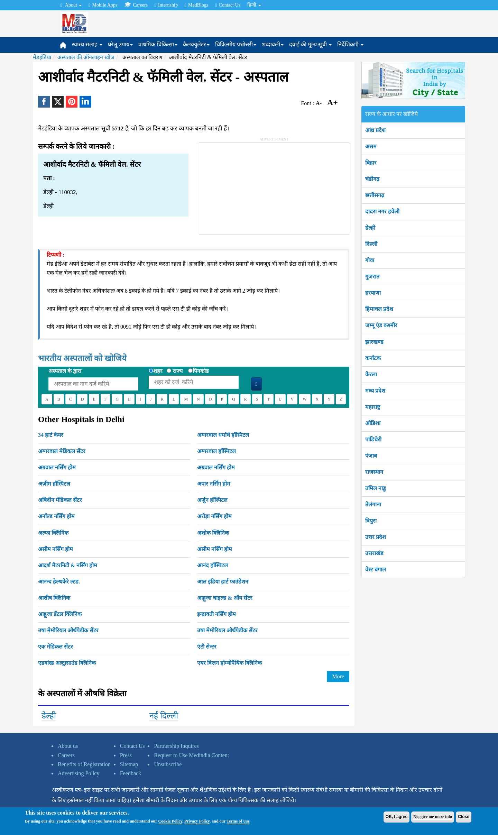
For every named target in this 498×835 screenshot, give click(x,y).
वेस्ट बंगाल (375, 569)
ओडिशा (372, 423)
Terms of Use (238, 821)
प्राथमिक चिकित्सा (157, 44)
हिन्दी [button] (254, 5)
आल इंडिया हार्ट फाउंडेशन (222, 582)
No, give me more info (432, 816)
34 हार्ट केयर (50, 435)
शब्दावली (273, 44)
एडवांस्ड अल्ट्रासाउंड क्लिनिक (67, 663)
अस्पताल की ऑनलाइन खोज (85, 57)
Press (126, 755)
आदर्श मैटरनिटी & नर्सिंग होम (67, 565)
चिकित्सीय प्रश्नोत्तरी (235, 44)
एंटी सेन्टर (206, 647)
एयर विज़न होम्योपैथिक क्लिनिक (229, 663)
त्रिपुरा (371, 521)
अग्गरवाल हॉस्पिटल (216, 451)
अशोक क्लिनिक (213, 533)
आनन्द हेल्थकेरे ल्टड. (59, 582)
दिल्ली (371, 244)
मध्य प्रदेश (375, 391)
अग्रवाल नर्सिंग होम (57, 467)
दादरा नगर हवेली (382, 211)
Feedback (130, 773)
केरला (371, 374)
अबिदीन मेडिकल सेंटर (60, 500)
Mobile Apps (103, 5)
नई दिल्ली (163, 715)
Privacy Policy (197, 821)
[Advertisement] (251, 186)
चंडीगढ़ (372, 179)
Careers (136, 5)
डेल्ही (49, 715)
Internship (166, 5)
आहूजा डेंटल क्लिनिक (60, 614)
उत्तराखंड (374, 553)
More (338, 676)
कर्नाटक (373, 358)
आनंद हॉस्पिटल (212, 565)
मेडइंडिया (42, 57)
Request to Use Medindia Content (191, 755)
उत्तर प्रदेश (375, 537)
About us (68, 746)
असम (371, 146)
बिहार (371, 163)
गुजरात (372, 276)
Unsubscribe (168, 764)
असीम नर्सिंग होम (55, 549)
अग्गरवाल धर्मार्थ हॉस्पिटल (223, 435)
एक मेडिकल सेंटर (55, 647)
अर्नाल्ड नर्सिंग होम (56, 516)
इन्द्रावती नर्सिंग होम (216, 614)
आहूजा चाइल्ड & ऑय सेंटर (224, 598)
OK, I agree (396, 816)
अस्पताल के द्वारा (64, 371)
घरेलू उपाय (120, 44)
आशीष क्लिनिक (54, 598)
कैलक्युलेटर (196, 44)
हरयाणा (373, 293)
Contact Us (227, 5)
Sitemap (129, 764)
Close (463, 816)
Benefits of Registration (84, 764)
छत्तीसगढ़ (374, 195)
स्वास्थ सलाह (87, 44)
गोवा (369, 260)
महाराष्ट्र (372, 407)
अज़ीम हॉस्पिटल (54, 484)
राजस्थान (374, 472)
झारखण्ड (374, 342)
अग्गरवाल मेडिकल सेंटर (61, 451)
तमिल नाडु (375, 488)
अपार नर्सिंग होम (213, 484)
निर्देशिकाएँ (350, 44)
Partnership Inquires (176, 746)
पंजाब (371, 456)
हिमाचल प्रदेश (379, 309)
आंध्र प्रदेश (375, 130)
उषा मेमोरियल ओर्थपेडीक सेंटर (68, 630)
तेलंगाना (373, 504)
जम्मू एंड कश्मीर (381, 325)
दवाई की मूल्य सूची (310, 44)
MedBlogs (196, 5)
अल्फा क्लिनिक (53, 533)
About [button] (71, 5)
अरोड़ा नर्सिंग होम (214, 516)
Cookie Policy (170, 821)
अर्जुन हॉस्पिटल (212, 500)
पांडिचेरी (373, 439)
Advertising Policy (78, 773)
